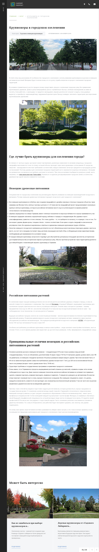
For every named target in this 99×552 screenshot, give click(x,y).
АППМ (80, 320)
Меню (3, 7)
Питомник (55, 304)
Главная (13, 16)
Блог (22, 16)
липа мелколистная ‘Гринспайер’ (30, 174)
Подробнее (16, 546)
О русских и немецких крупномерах (31, 33)
